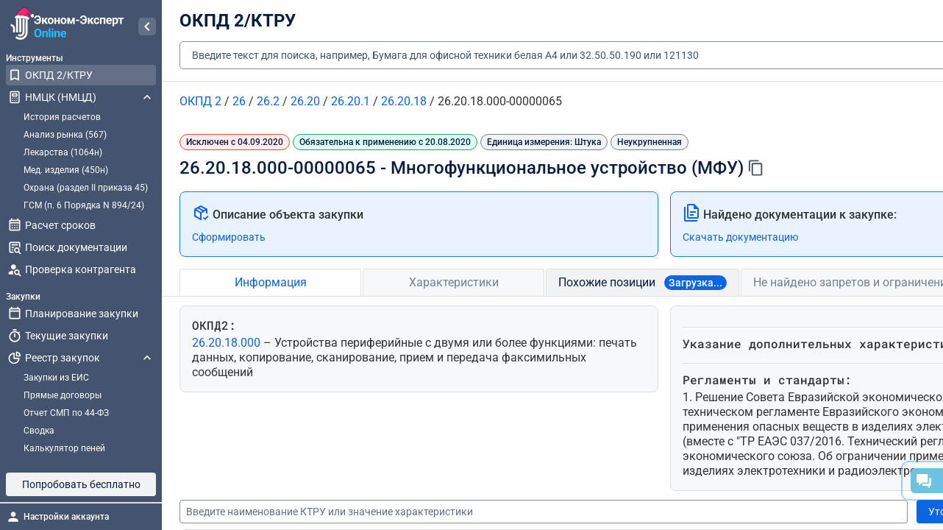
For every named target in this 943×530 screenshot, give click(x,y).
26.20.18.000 (227, 343)
